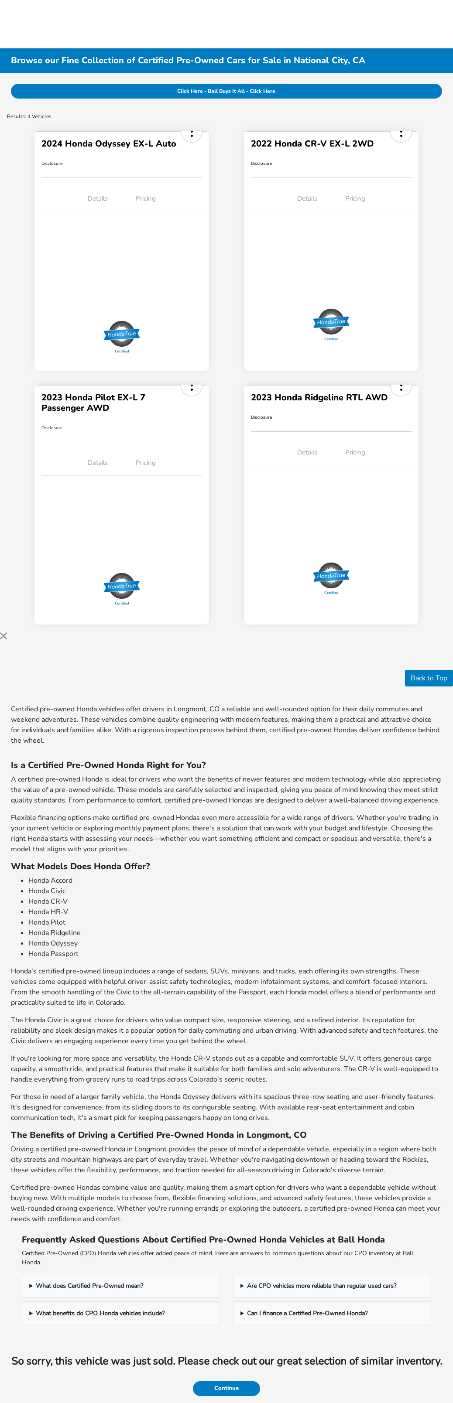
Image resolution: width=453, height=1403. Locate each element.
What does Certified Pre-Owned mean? (89, 1286)
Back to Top (429, 678)
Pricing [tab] (146, 198)
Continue (226, 1388)
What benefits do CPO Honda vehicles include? (100, 1313)
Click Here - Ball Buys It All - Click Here (226, 91)
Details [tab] (98, 198)
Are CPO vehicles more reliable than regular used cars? (321, 1286)
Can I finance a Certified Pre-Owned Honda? (307, 1313)
